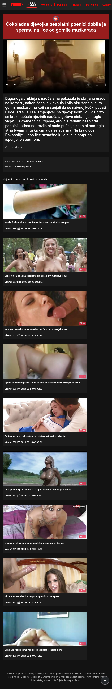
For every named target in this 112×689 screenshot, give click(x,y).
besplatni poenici (23, 166)
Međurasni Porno (35, 161)
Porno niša (92, 4)
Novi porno (47, 4)
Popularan (63, 4)
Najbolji (77, 4)
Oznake (106, 4)
